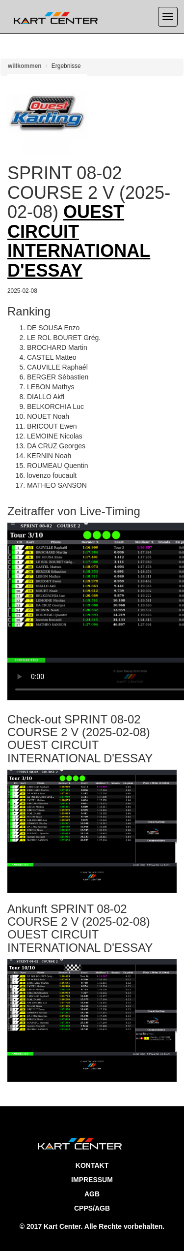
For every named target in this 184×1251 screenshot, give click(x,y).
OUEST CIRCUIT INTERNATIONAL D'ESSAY (78, 241)
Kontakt (92, 1165)
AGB (92, 1194)
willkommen (25, 66)
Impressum (92, 1180)
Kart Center (62, 1226)
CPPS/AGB (92, 1208)
